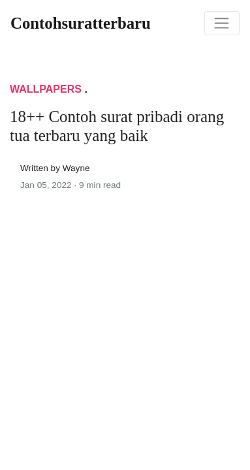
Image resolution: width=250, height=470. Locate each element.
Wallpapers (46, 89)
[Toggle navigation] (222, 23)
